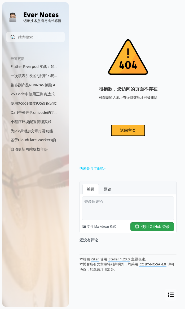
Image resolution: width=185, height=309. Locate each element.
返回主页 (128, 130)
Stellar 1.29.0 (119, 259)
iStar (95, 259)
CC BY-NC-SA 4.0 (152, 264)
